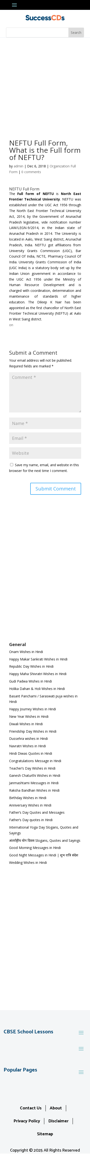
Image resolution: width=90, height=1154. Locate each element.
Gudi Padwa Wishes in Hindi (30, 681)
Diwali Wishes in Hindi (26, 724)
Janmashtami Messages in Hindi (34, 783)
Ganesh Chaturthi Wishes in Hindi (34, 775)
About (56, 1108)
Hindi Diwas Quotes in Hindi (31, 753)
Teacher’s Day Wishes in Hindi (32, 768)
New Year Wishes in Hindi (28, 716)
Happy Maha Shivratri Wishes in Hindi (37, 673)
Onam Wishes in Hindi (26, 651)
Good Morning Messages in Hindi (35, 847)
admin (18, 166)
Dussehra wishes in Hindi (28, 738)
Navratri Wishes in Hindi (27, 746)
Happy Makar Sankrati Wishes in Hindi (38, 659)
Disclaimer (58, 1121)
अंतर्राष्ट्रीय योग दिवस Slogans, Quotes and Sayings (44, 840)
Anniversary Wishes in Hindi (30, 805)
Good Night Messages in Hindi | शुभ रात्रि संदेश (43, 855)
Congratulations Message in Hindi (35, 761)
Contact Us (31, 1108)
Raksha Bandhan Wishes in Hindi (34, 790)
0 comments (31, 172)
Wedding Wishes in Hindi (28, 862)
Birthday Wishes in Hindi (27, 797)
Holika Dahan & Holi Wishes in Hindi (37, 688)
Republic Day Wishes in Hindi (31, 666)
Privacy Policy (26, 1121)
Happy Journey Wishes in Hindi (32, 709)
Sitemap (45, 1134)
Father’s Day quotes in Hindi (31, 820)
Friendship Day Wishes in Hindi (32, 731)
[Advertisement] (45, 85)
